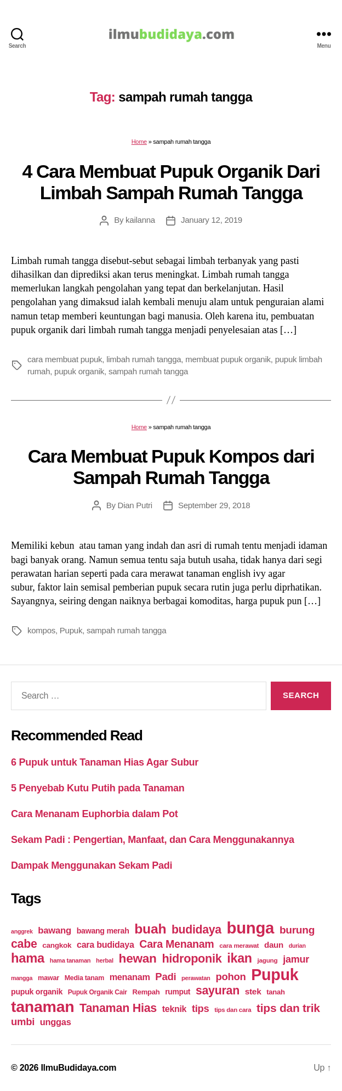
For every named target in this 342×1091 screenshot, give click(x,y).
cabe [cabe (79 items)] (24, 944)
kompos (41, 630)
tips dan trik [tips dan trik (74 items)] (288, 1008)
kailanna (140, 219)
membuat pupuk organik (228, 359)
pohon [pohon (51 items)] (230, 976)
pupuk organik (79, 371)
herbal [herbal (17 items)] (104, 960)
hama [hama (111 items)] (27, 958)
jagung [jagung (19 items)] (268, 960)
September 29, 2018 (214, 505)
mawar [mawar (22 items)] (48, 978)
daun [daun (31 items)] (273, 944)
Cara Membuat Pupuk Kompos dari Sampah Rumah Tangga (171, 467)
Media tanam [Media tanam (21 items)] (84, 978)
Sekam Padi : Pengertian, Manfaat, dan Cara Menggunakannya (152, 839)
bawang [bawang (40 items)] (54, 930)
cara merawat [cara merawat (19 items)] (239, 945)
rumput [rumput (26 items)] (177, 991)
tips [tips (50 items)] (200, 1008)
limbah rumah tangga (143, 359)
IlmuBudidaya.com (78, 1067)
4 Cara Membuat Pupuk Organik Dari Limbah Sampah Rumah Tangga (171, 182)
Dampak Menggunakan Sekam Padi (91, 865)
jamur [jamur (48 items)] (296, 959)
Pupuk (71, 630)
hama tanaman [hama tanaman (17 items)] (70, 960)
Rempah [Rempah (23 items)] (146, 992)
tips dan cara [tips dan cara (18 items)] (232, 1009)
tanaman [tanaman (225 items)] (42, 1006)
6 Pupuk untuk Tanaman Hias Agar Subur (104, 762)
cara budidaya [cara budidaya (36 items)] (105, 944)
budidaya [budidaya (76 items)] (196, 929)
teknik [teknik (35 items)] (174, 1009)
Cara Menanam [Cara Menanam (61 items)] (176, 944)
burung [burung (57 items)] (297, 930)
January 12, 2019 (211, 219)
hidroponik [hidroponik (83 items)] (191, 958)
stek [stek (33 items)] (253, 991)
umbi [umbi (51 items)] (23, 1021)
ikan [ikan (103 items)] (239, 958)
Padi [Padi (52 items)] (165, 976)
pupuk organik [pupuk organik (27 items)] (36, 991)
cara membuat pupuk (64, 359)
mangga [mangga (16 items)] (21, 978)
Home (139, 141)
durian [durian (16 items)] (297, 945)
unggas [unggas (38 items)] (55, 1022)
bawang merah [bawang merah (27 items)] (103, 930)
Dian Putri (135, 505)
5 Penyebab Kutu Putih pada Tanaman (98, 788)
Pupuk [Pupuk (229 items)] (274, 974)
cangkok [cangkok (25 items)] (56, 945)
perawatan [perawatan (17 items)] (195, 978)
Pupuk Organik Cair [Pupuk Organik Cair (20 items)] (97, 992)
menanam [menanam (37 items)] (130, 977)
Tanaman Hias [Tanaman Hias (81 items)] (118, 1008)
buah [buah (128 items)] (150, 928)
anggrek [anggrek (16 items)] (22, 931)
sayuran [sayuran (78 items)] (218, 990)
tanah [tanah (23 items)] (275, 992)
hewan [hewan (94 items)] (138, 958)
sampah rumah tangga (148, 371)
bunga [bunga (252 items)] (251, 928)
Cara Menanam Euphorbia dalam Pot (94, 813)
